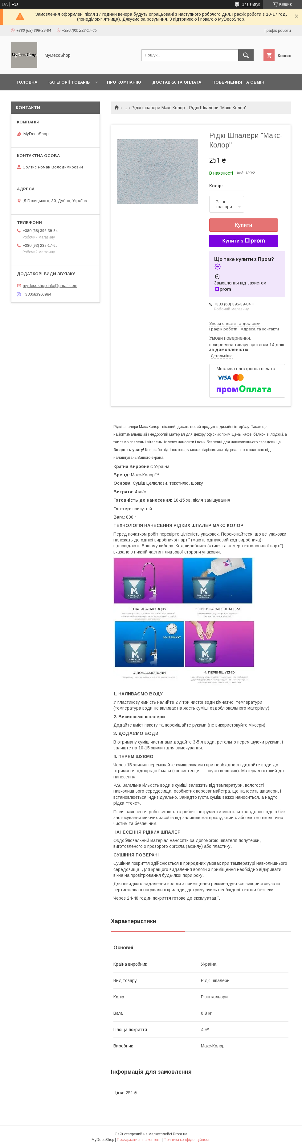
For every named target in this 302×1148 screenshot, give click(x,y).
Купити (243, 225)
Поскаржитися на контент (139, 1140)
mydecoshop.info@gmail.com (50, 285)
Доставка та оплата (176, 82)
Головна (27, 82)
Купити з (243, 241)
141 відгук (251, 4)
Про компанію (124, 82)
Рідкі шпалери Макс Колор (158, 107)
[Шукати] (246, 55)
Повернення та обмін (238, 82)
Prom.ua (180, 1134)
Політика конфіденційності (187, 1140)
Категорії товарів (69, 82)
